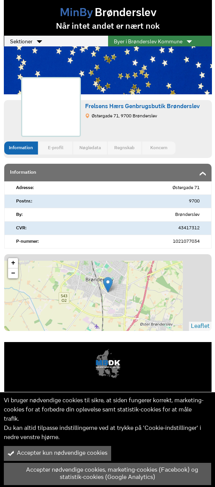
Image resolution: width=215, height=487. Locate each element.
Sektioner (26, 42)
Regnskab (124, 148)
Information (21, 148)
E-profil (55, 148)
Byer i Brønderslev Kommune (153, 42)
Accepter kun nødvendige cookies (57, 453)
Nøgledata (90, 148)
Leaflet (200, 326)
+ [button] (13, 263)
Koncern (158, 148)
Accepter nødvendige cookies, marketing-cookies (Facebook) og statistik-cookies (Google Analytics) (103, 473)
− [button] (13, 273)
